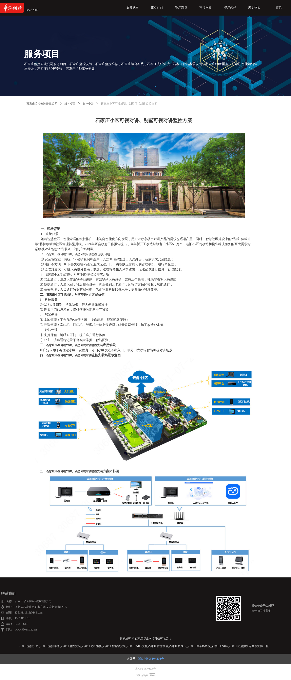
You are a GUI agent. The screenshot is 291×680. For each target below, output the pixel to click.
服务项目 (70, 103)
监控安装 (88, 103)
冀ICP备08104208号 (151, 658)
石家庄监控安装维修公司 (41, 103)
